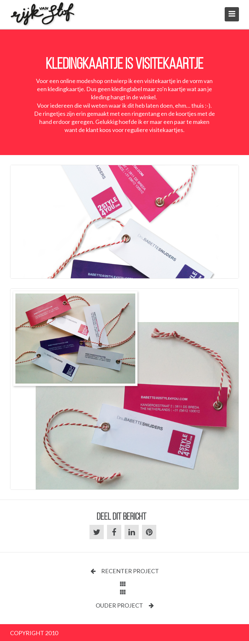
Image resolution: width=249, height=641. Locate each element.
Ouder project (125, 605)
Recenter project (124, 570)
